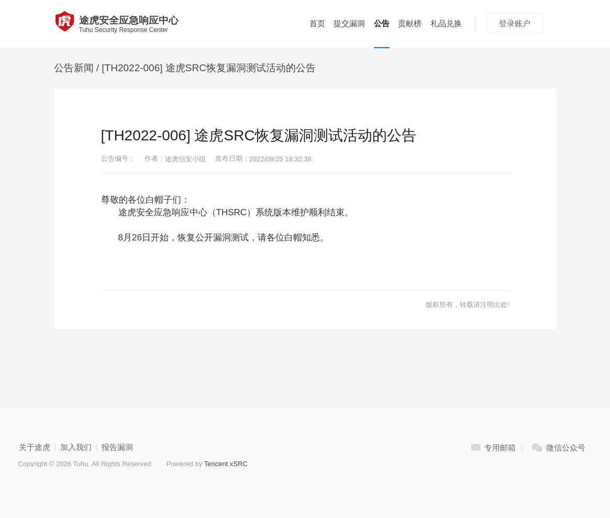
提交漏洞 (349, 23)
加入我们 (76, 447)
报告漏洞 (117, 447)
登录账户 (514, 23)
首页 (317, 23)
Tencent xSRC (226, 464)
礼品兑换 (446, 23)
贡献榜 (410, 23)
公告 (382, 23)
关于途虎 (34, 447)
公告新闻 (74, 67)
